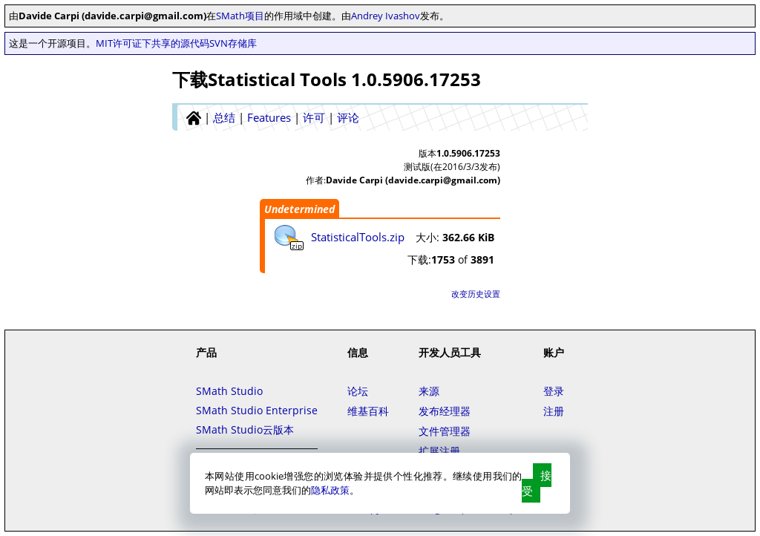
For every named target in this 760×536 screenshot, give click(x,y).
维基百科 (368, 411)
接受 (536, 483)
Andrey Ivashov (385, 15)
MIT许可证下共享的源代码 (152, 43)
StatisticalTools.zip (357, 236)
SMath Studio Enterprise (257, 410)
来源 (429, 391)
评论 (348, 117)
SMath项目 (240, 15)
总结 (224, 117)
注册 (553, 411)
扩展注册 (439, 451)
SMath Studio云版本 (245, 429)
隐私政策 (330, 490)
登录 (553, 391)
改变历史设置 (475, 293)
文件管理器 (445, 431)
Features (269, 117)
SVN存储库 (233, 43)
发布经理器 (445, 411)
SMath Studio (229, 391)
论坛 (357, 391)
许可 (314, 117)
